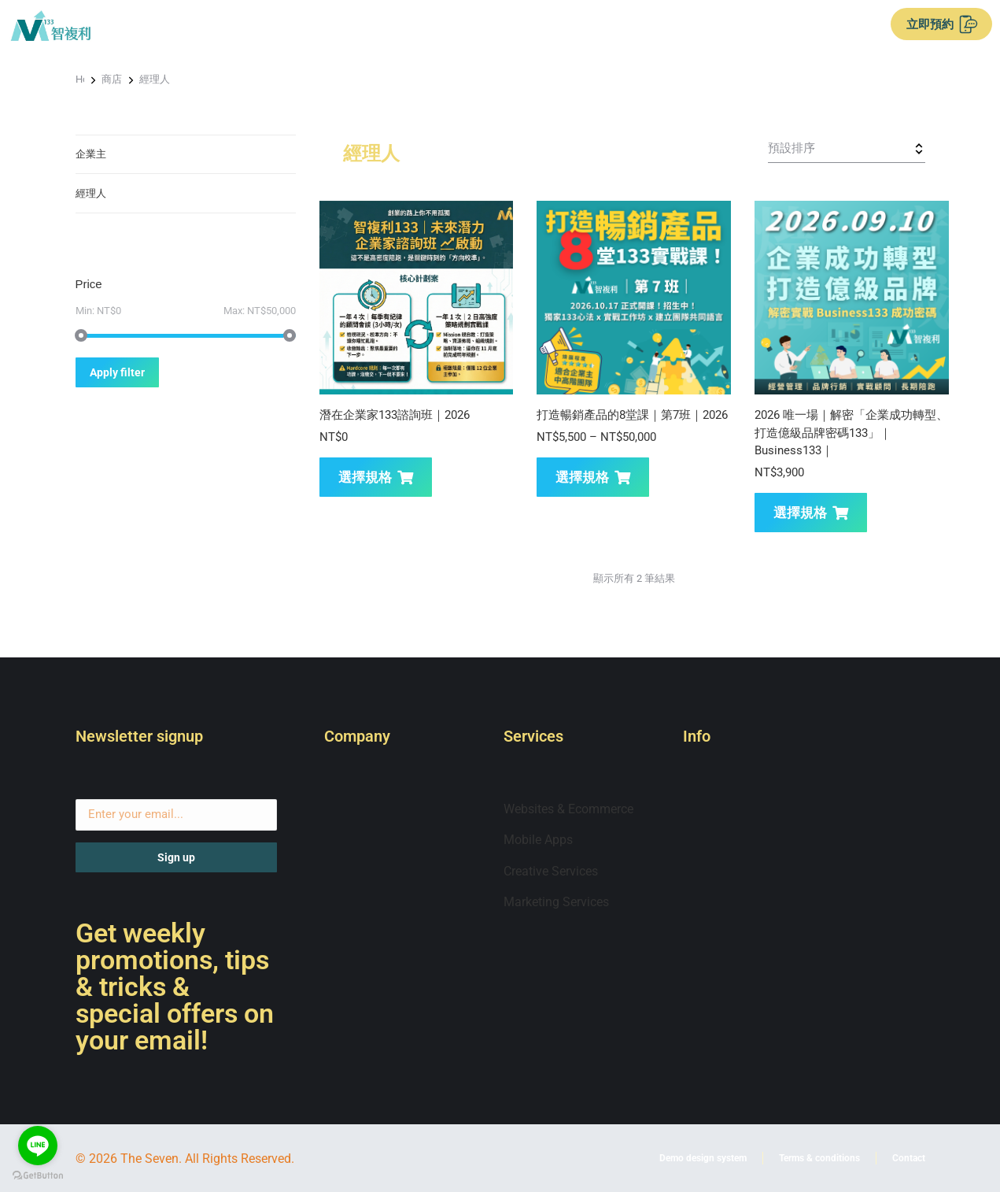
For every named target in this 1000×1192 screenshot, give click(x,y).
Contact (908, 1158)
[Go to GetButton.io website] (38, 1176)
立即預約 (942, 24)
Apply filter (117, 372)
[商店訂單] (846, 149)
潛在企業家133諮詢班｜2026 (394, 415)
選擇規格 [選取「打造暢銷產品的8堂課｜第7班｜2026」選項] (592, 477)
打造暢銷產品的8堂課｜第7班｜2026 (632, 415)
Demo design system (703, 1158)
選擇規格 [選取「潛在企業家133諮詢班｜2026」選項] (375, 477)
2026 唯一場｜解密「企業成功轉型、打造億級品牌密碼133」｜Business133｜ (851, 432)
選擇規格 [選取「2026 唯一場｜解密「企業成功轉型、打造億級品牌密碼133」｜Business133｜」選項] (810, 512)
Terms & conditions (819, 1158)
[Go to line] (37, 1145)
